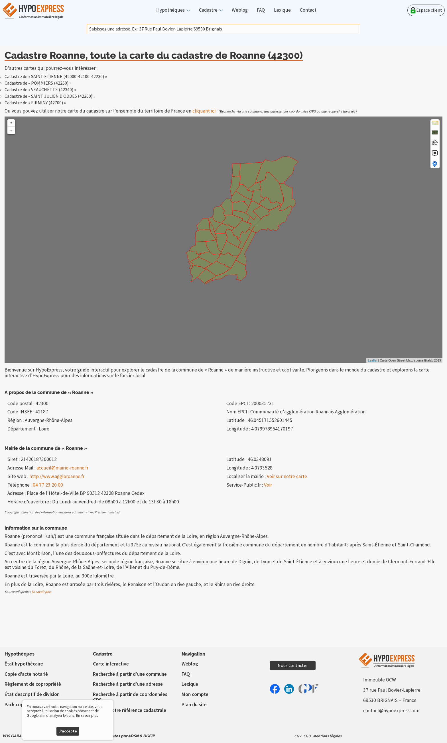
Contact (308, 10)
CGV (297, 736)
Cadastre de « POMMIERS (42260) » (38, 83)
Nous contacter (293, 665)
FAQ (261, 10)
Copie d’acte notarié (26, 674)
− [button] (11, 130)
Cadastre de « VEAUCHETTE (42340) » (40, 90)
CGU (307, 736)
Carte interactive (111, 664)
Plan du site (194, 704)
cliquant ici (204, 111)
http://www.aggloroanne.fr (56, 476)
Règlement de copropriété (33, 684)
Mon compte (195, 694)
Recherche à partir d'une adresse (128, 684)
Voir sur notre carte (287, 476)
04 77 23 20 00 (48, 485)
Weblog (240, 10)
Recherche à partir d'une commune (130, 674)
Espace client (426, 10)
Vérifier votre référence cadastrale (129, 710)
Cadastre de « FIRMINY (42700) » (35, 103)
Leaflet (372, 360)
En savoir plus (41, 591)
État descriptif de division (32, 694)
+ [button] (11, 123)
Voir (268, 485)
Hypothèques (170, 10)
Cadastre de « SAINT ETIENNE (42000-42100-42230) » (56, 77)
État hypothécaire (24, 664)
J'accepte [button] (68, 731)
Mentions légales (327, 736)
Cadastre (208, 10)
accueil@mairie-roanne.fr (62, 467)
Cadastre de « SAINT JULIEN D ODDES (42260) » (50, 96)
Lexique (282, 10)
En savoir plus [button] (87, 715)
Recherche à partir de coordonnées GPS (130, 697)
